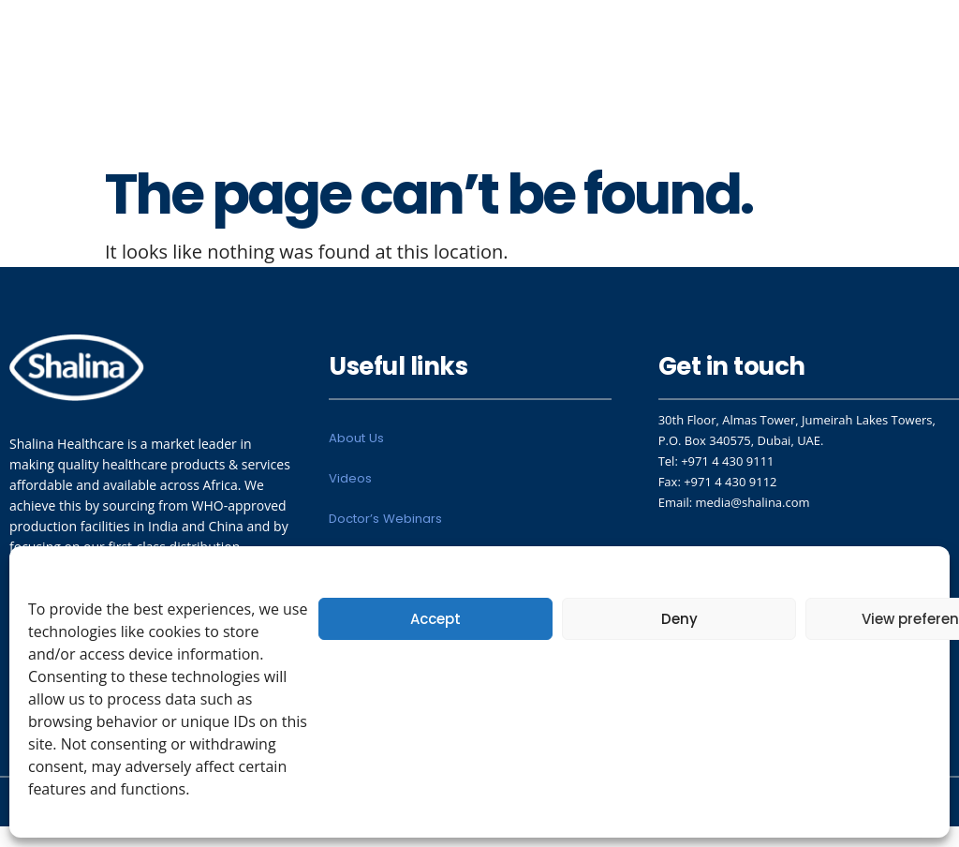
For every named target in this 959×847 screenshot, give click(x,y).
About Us (356, 441)
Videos (350, 484)
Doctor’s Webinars (385, 527)
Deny (679, 619)
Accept (435, 619)
